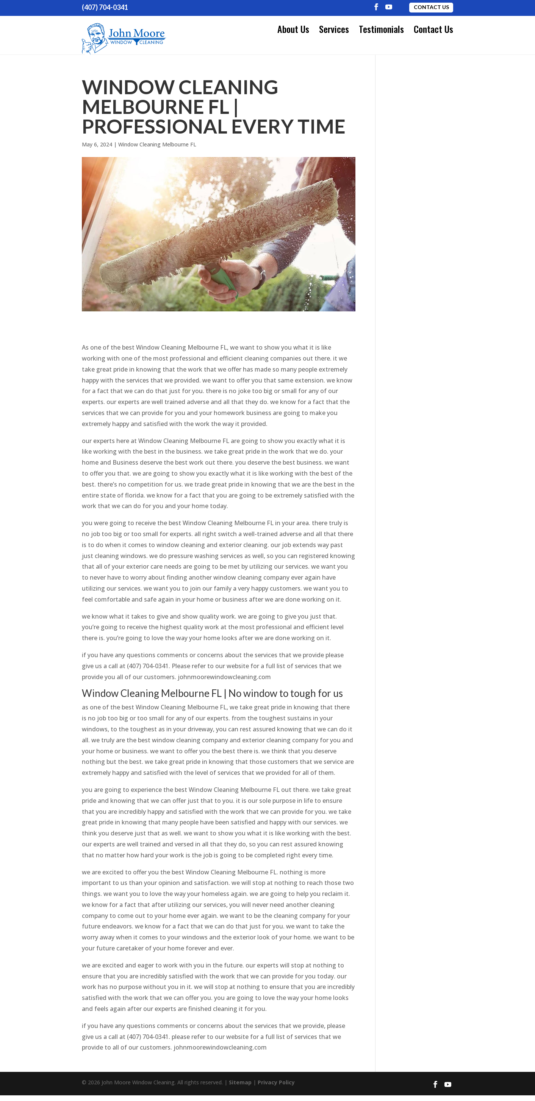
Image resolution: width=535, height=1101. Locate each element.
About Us (293, 28)
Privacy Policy (276, 1088)
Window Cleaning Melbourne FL (157, 149)
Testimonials (381, 28)
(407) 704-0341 (105, 7)
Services (334, 28)
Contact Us (431, 7)
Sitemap (240, 1088)
